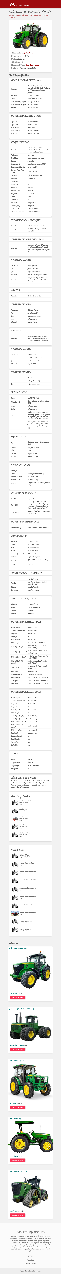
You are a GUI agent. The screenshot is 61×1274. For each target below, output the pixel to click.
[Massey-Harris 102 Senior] (15, 864)
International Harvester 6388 (27, 896)
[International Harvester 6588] (15, 906)
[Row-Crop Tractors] (25, 802)
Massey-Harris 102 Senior (27, 863)
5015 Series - (14, 1156)
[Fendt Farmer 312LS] (15, 802)
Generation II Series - (17, 1045)
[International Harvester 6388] (15, 897)
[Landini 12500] (15, 811)
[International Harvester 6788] (15, 913)
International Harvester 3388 (27, 871)
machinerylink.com (36, 1271)
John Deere (28, 52)
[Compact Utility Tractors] (25, 856)
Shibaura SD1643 (24, 855)
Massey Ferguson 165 (25, 929)
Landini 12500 (23, 809)
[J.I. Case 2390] (15, 818)
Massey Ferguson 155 (25, 921)
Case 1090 (22, 824)
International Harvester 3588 (27, 880)
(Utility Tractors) (21, 1061)
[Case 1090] (15, 826)
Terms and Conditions (30, 1263)
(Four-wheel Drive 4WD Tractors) (25, 1009)
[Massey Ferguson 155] (15, 921)
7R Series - (14, 993)
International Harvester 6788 (27, 912)
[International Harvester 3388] (15, 872)
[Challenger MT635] (15, 834)
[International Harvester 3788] (15, 889)
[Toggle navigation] (51, 4)
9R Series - (14, 1211)
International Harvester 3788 (27, 888)
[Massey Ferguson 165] (15, 929)
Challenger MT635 (24, 833)
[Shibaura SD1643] (15, 856)
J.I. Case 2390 (23, 817)
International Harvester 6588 (27, 905)
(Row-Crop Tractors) (22, 948)
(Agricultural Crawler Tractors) (24, 1172)
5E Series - (14, 1103)
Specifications (17, 997)
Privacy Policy (30, 1260)
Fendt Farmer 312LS (25, 801)
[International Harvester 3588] (15, 881)
